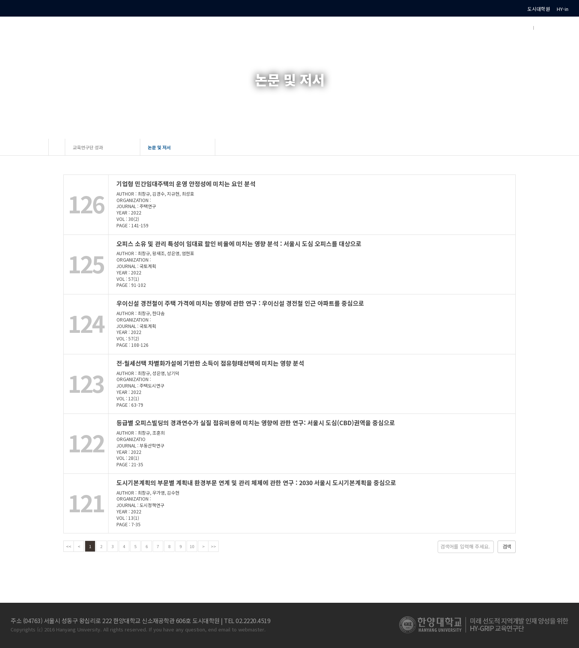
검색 (506, 546)
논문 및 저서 (159, 147)
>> (213, 546)
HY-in (562, 8)
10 (192, 546)
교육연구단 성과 (88, 147)
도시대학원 (538, 8)
